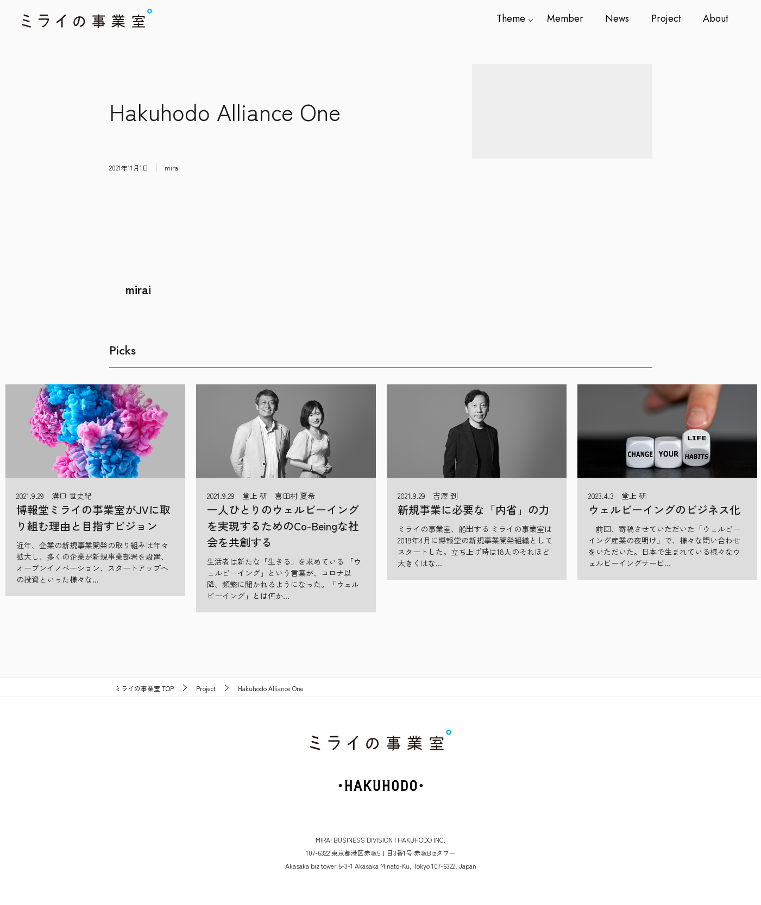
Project (666, 18)
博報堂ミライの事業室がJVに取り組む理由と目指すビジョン (93, 518)
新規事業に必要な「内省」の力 (474, 509)
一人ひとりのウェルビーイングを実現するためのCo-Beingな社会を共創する (283, 526)
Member (566, 18)
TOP (144, 688)
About (715, 18)
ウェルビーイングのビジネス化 (664, 509)
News (618, 18)
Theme (511, 18)
